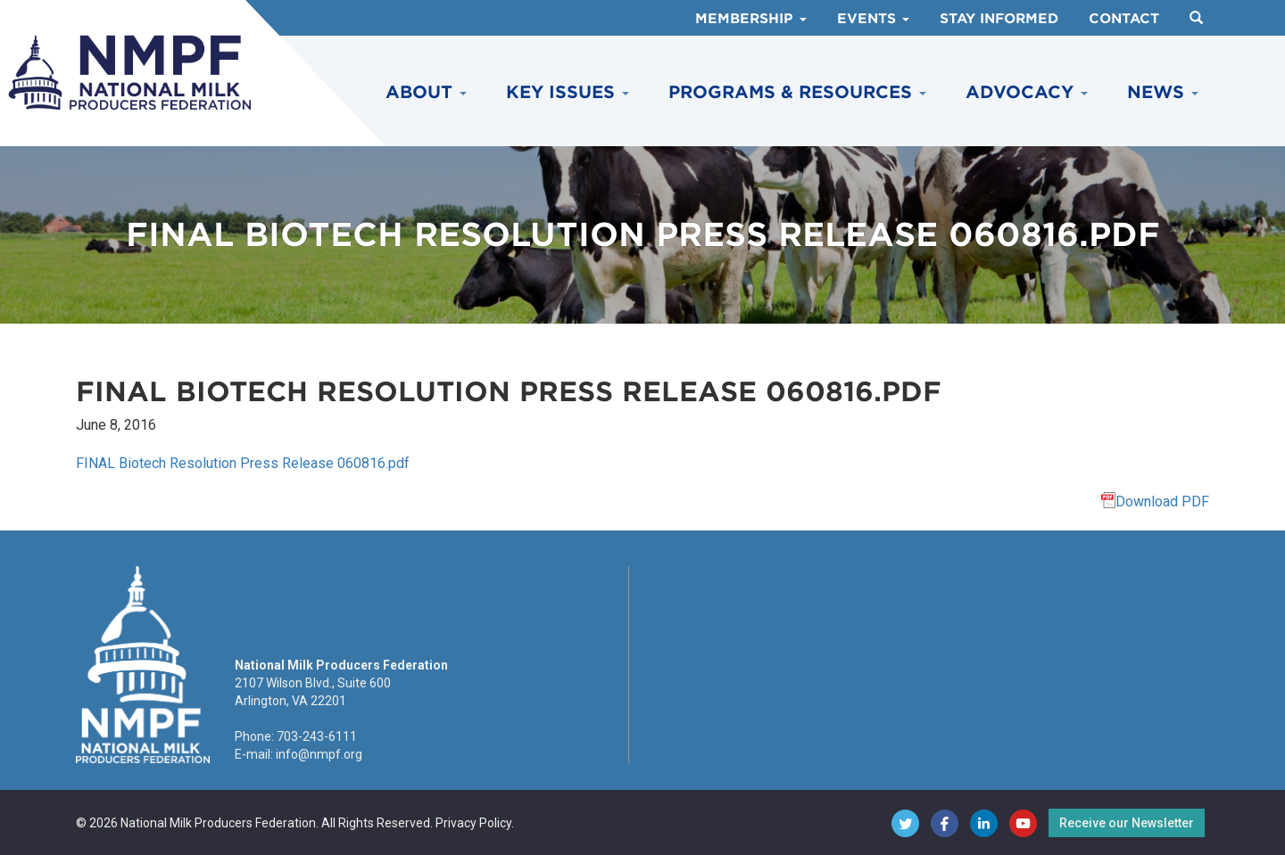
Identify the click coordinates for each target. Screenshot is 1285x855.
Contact (1124, 19)
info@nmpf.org (319, 754)
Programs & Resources (797, 92)
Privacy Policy (473, 823)
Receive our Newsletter (1126, 823)
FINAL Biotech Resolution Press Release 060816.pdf (243, 463)
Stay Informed (999, 19)
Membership (751, 19)
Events (873, 19)
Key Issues (567, 92)
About (426, 92)
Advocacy (1027, 92)
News (1162, 92)
